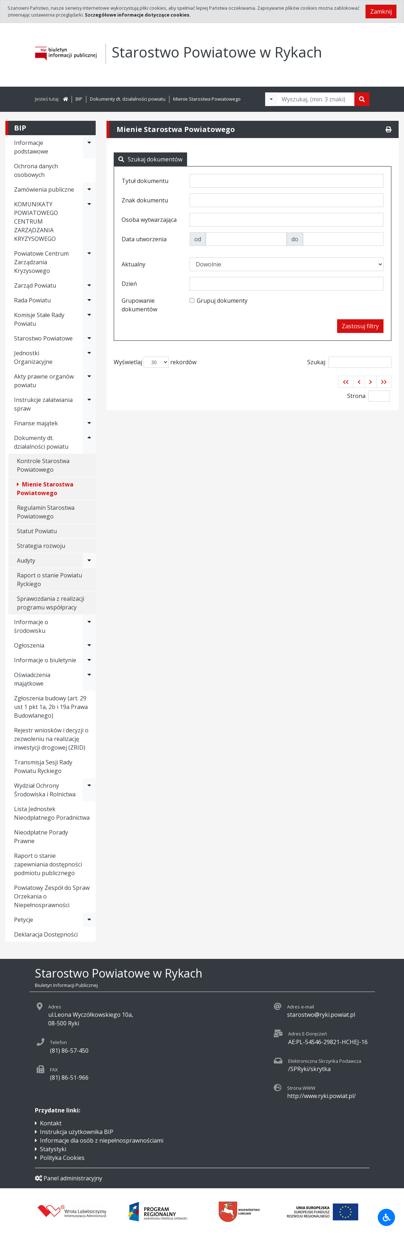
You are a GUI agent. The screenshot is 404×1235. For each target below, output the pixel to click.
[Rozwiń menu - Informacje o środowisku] (89, 626)
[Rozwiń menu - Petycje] (89, 919)
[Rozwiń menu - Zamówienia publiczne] (89, 189)
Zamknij (381, 11)
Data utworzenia (144, 239)
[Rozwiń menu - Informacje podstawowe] (89, 147)
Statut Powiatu (37, 531)
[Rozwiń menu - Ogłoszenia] (89, 645)
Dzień (129, 284)
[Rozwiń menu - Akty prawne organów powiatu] (89, 380)
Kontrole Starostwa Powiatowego (43, 465)
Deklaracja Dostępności (46, 934)
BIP (79, 99)
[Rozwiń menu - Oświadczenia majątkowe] (89, 679)
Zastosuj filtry (360, 326)
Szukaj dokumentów (150, 159)
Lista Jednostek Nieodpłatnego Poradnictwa (52, 813)
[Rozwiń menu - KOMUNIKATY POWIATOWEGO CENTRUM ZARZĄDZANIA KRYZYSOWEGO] (89, 221)
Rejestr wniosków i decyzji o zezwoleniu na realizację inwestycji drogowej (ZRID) (51, 738)
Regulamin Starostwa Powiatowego (45, 512)
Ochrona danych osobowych (36, 170)
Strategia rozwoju (41, 546)
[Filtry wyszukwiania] (271, 99)
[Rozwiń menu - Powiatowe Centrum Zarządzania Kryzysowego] (89, 262)
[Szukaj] (361, 99)
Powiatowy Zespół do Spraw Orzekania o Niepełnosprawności (52, 896)
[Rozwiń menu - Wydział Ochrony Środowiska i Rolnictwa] (89, 789)
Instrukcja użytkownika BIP (76, 1132)
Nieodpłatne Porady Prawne (41, 836)
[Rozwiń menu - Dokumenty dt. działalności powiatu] (89, 442)
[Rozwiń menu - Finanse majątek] (89, 423)
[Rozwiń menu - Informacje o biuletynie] (89, 660)
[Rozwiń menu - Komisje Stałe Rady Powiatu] (89, 319)
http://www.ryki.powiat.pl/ (321, 1096)
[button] (345, 382)
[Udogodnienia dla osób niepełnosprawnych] (386, 1217)
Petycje (23, 920)
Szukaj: (349, 362)
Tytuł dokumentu (145, 181)
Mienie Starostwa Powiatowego (207, 99)
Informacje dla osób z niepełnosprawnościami (101, 1140)
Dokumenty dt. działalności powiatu (127, 99)
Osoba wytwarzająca (149, 220)
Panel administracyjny (68, 1178)
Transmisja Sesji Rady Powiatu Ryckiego (43, 766)
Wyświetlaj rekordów (155, 362)
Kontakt (51, 1123)
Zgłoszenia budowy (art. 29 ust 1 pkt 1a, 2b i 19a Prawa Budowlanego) (51, 706)
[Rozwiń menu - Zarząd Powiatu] (89, 285)
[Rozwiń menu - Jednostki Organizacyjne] (89, 357)
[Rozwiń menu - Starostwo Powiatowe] (89, 338)
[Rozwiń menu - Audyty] (89, 560)
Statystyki (53, 1149)
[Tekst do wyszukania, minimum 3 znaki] (316, 99)
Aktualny (133, 264)
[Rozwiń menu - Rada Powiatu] (89, 300)
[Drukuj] (388, 129)
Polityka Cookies (62, 1158)
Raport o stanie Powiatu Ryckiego (49, 579)
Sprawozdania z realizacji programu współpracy (50, 603)
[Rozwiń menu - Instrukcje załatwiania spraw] (89, 404)
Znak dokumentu (145, 200)
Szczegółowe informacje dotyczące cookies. (138, 15)
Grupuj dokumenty (222, 301)
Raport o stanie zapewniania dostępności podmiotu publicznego (48, 864)
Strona (356, 396)
